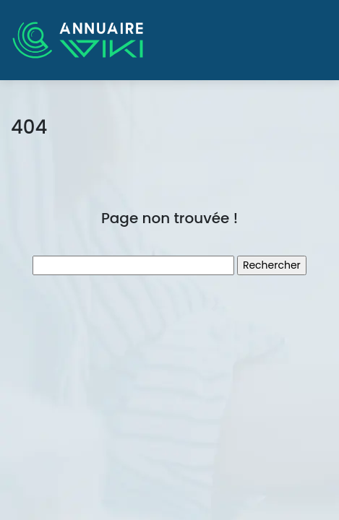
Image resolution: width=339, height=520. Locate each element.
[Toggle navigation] (308, 40)
